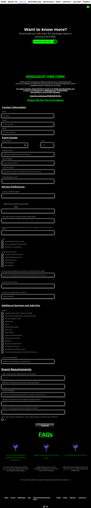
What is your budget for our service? (14, 292)
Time (42, 141)
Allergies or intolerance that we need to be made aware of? (21, 399)
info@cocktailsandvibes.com (64, 89)
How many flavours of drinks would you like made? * (19, 216)
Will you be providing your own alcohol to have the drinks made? (23, 271)
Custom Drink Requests (9, 357)
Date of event (7, 141)
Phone (4, 120)
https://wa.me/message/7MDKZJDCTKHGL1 (45, 96)
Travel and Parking (8, 390)
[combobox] (28, 163)
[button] (88, 6)
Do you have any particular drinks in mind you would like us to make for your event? (27, 228)
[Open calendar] (25, 145)
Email (4, 128)
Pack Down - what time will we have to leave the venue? (20, 382)
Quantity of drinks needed (10, 191)
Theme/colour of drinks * (10, 282)
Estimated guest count (9, 177)
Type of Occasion (8, 167)
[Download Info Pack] (44, 42)
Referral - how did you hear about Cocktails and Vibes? (20, 408)
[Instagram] (47, 507)
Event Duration (7, 150)
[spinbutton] (33, 378)
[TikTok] (44, 507)
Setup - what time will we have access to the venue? (19, 374)
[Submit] (44, 425)
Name (4, 111)
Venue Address (7, 159)
